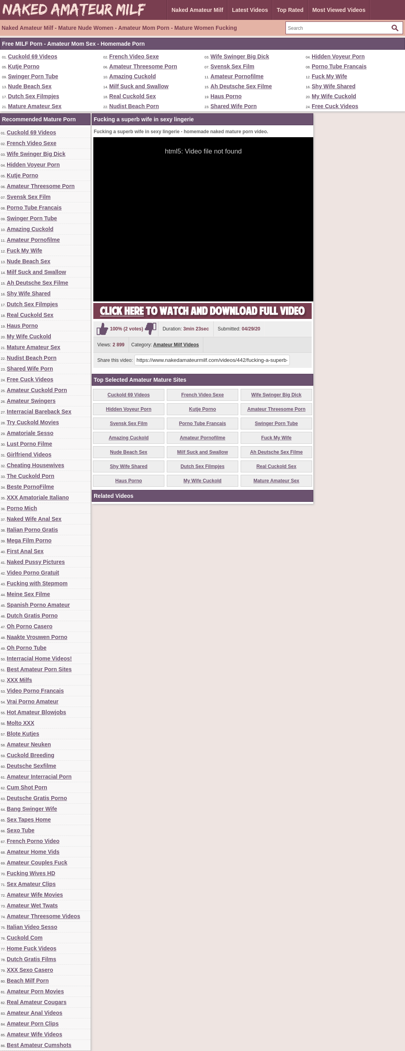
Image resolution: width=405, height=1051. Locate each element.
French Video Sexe (134, 56)
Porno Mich (22, 508)
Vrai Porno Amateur (32, 701)
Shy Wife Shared (333, 86)
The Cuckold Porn (30, 476)
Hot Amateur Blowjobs (36, 712)
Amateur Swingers (31, 401)
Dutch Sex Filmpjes (33, 96)
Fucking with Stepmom (37, 583)
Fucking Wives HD (31, 873)
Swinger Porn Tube (33, 76)
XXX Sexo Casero (30, 970)
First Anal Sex (25, 551)
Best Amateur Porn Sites (39, 669)
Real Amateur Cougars (36, 1002)
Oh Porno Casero (29, 626)
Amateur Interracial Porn (39, 776)
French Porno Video (33, 841)
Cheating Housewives (35, 465)
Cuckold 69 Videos (32, 56)
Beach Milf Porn (28, 980)
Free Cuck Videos (335, 106)
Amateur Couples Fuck (37, 862)
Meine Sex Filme (28, 594)
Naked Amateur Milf (197, 10)
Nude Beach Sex (30, 86)
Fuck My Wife (329, 76)
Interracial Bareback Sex (39, 411)
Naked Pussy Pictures (36, 562)
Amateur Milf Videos (176, 345)
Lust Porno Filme (29, 444)
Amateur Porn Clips (33, 1023)
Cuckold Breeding (30, 755)
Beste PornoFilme (30, 487)
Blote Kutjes (23, 733)
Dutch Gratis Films (31, 959)
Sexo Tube (21, 830)
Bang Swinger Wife (32, 809)
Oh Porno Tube (26, 648)
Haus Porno (226, 96)
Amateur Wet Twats (32, 905)
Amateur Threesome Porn (143, 66)
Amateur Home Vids (33, 852)
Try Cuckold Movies (33, 422)
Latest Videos (250, 10)
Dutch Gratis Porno (32, 615)
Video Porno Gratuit (33, 572)
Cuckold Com (24, 937)
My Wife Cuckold (334, 96)
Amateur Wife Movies (35, 895)
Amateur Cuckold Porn (37, 390)
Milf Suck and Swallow (138, 86)
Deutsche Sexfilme (31, 766)
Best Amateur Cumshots (39, 1045)
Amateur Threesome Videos (43, 916)
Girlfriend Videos (29, 454)
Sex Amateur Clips (31, 884)
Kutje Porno (23, 66)
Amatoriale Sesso (30, 433)
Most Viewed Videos (338, 10)
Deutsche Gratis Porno (37, 798)
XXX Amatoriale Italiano (38, 497)
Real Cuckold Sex (132, 96)
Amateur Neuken (29, 744)
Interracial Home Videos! (39, 658)
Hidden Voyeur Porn (338, 56)
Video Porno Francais (35, 691)
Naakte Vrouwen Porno (37, 637)
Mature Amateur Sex (35, 106)
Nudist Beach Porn (134, 106)
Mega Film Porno (29, 540)
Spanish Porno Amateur (38, 605)
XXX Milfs (19, 680)
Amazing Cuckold (132, 76)
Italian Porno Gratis (32, 529)
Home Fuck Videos (31, 948)
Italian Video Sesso (32, 927)
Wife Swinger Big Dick (239, 56)
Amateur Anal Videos (34, 1013)
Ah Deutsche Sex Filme (241, 86)
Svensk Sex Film (232, 66)
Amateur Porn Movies (35, 991)
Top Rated (290, 10)
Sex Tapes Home (29, 819)
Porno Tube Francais (339, 66)
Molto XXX (20, 723)
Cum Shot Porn (27, 787)
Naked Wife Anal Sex (34, 519)
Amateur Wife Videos (34, 1034)
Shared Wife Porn (233, 106)
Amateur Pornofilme (237, 76)
